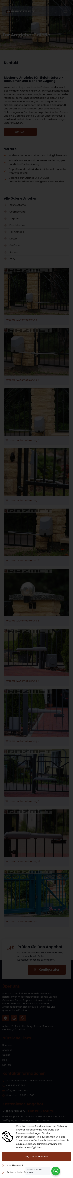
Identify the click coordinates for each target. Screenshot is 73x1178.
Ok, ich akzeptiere (36, 1156)
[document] (36, 589)
